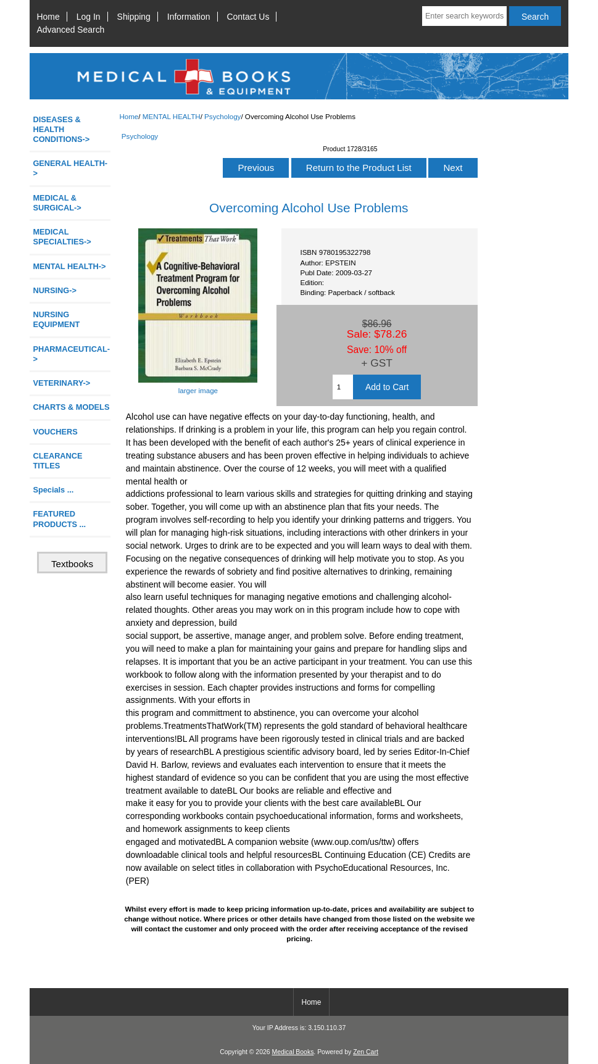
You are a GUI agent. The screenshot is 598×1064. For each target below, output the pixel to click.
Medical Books (293, 1052)
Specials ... (53, 489)
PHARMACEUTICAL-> (71, 354)
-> (69, 266)
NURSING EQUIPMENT (56, 319)
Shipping (134, 17)
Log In (89, 17)
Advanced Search (71, 30)
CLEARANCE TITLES (57, 460)
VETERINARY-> (61, 383)
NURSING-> (55, 290)
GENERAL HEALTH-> (70, 168)
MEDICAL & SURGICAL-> (57, 202)
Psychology (222, 116)
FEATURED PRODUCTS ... (59, 518)
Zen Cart (365, 1052)
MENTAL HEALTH (172, 116)
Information (188, 17)
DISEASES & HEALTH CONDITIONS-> (61, 129)
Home (48, 17)
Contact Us (248, 17)
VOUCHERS (55, 431)
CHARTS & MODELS (71, 407)
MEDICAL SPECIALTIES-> (62, 236)
